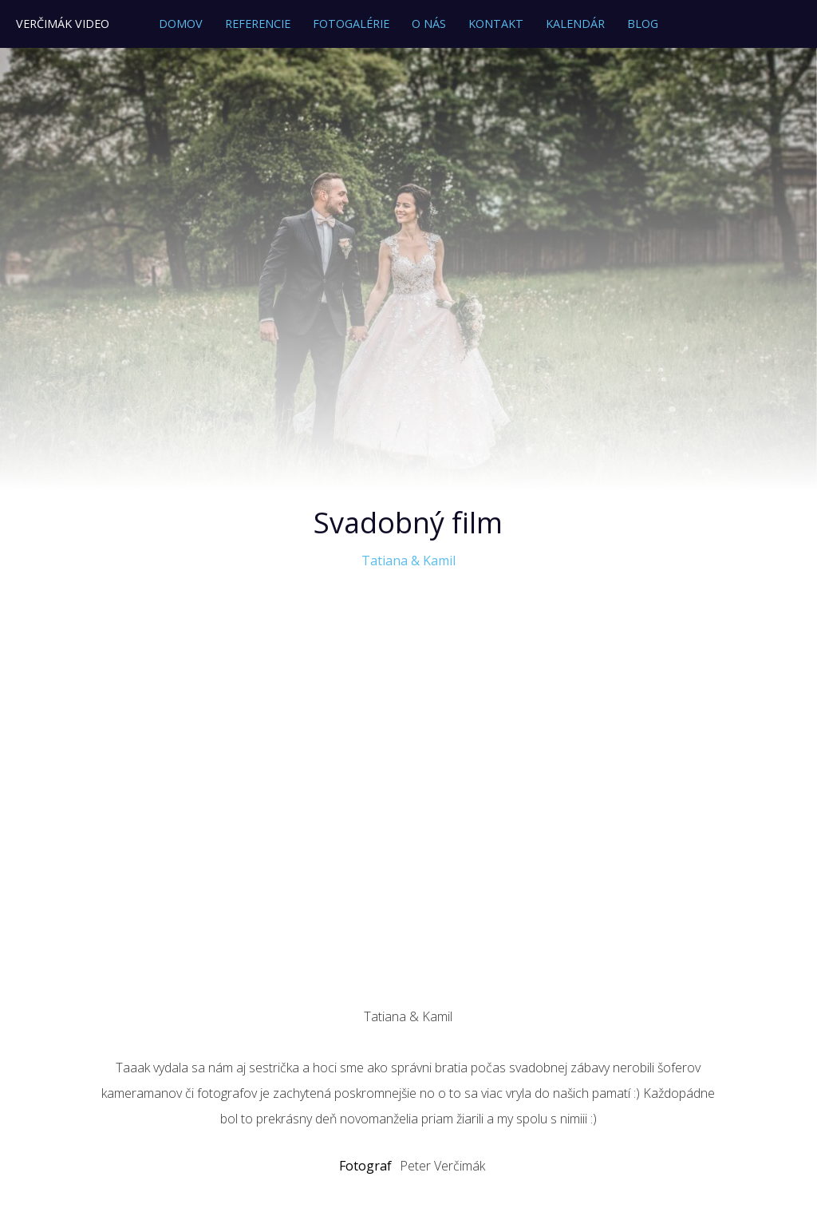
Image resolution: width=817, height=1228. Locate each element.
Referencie (257, 23)
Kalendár (575, 23)
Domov (181, 23)
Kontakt (495, 23)
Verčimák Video (62, 23)
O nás (429, 23)
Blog (642, 23)
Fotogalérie (351, 23)
